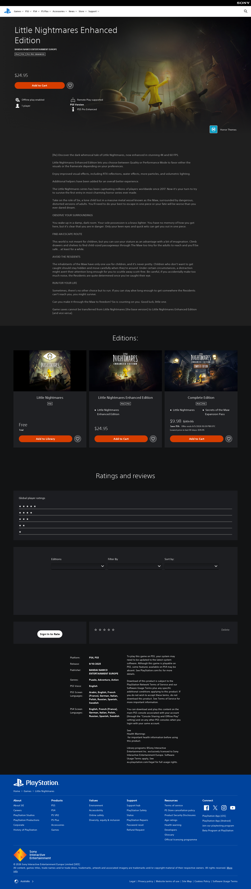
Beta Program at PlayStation (217, 830)
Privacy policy (145, 881)
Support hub (133, 805)
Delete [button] (225, 629)
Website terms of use (167, 881)
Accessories (59, 11)
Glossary (169, 834)
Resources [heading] (171, 800)
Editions (56, 559)
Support (92, 11)
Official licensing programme (181, 839)
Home (16, 791)
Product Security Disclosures (180, 815)
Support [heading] (132, 800)
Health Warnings (136, 733)
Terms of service (174, 805)
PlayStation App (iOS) (214, 815)
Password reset (135, 824)
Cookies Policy (202, 881)
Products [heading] (57, 800)
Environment (96, 805)
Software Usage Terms (225, 881)
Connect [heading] (207, 800)
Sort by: (169, 559)
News (71, 11)
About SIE (18, 805)
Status (130, 815)
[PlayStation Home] (7, 11)
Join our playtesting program (218, 825)
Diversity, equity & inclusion (104, 820)
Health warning (173, 824)
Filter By (113, 559)
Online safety (96, 815)
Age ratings (171, 820)
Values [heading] (93, 800)
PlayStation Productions (26, 820)
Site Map (187, 881)
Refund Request (135, 829)
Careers (17, 810)
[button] (50, 634)
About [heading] (17, 800)
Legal (132, 881)
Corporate (18, 824)
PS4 (35, 11)
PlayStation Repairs (137, 820)
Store (81, 11)
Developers (171, 829)
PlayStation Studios (24, 815)
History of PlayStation (25, 829)
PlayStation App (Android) (216, 820)
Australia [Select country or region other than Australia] (24, 881)
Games (17, 11)
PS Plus (44, 11)
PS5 (27, 11)
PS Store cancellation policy (180, 810)
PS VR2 (55, 815)
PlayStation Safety (137, 810)
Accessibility (96, 810)
